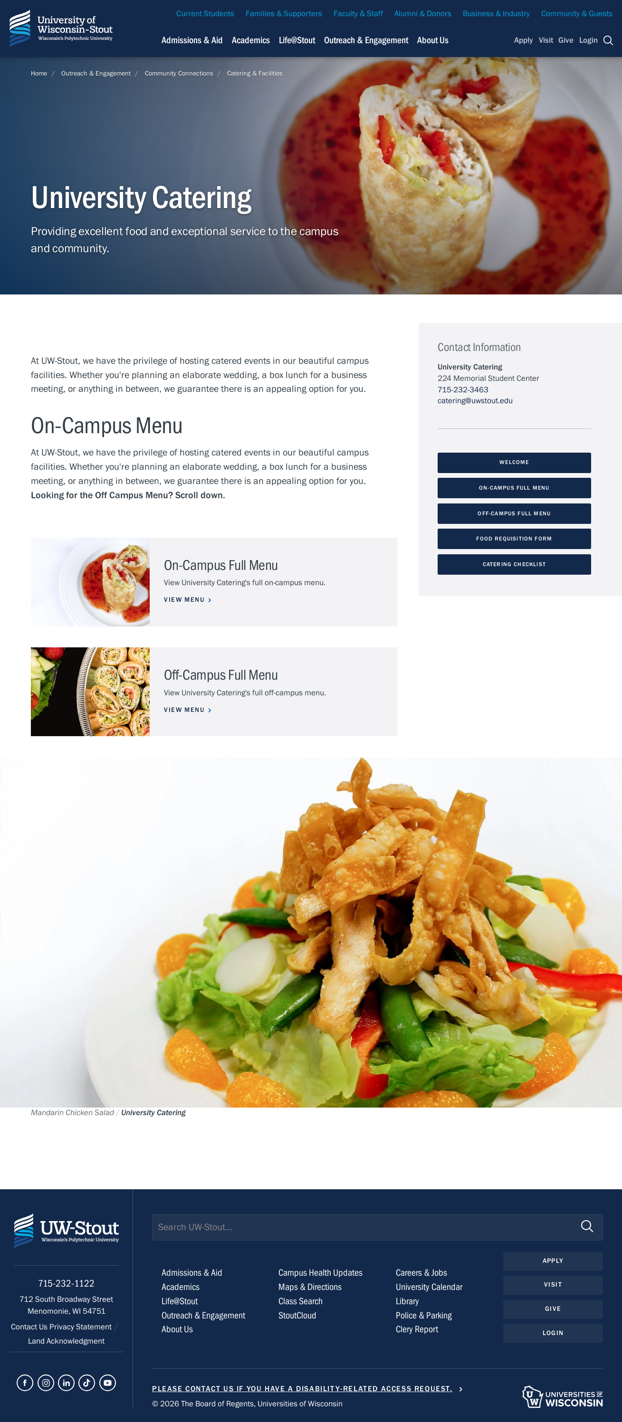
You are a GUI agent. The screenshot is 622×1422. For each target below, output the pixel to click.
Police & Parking (424, 1315)
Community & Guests (576, 14)
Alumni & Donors (422, 14)
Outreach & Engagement (96, 73)
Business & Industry (496, 14)
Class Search (300, 1301)
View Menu (184, 600)
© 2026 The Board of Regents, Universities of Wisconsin (247, 1404)
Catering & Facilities (255, 73)
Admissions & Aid (192, 1272)
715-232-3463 (463, 390)
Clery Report (417, 1329)
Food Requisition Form (514, 538)
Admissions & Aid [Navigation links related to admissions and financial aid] (192, 40)
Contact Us (30, 1327)
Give (566, 40)
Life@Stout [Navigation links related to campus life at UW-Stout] (297, 40)
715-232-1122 (66, 1283)
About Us (433, 40)
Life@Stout (180, 1301)
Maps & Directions (310, 1286)
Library (407, 1301)
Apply (523, 40)
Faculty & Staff (358, 14)
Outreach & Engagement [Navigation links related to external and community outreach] (366, 40)
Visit (546, 40)
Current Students (205, 14)
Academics (181, 1286)
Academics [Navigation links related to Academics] (251, 40)
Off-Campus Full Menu (514, 513)
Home (39, 73)
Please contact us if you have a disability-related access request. (302, 1388)
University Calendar (429, 1286)
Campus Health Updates (320, 1272)
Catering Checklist (514, 564)
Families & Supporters (284, 14)
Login (588, 40)
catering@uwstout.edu (475, 401)
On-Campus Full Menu (514, 487)
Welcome (514, 462)
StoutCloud (297, 1315)
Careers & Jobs (421, 1272)
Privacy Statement (81, 1327)
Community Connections (179, 73)
